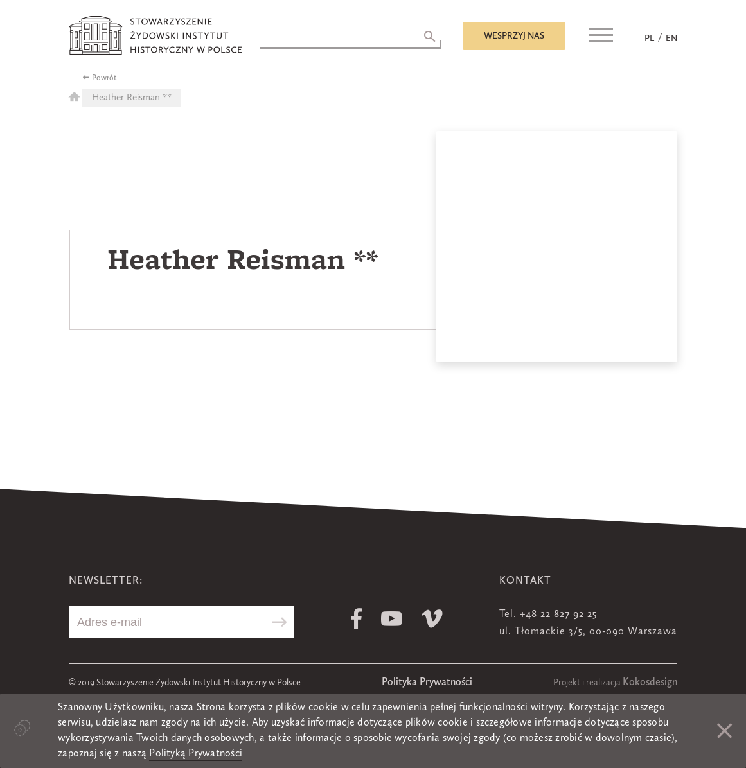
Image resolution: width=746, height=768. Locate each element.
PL (649, 38)
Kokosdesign (650, 682)
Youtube (391, 618)
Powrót (104, 78)
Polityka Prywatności (427, 682)
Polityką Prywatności (195, 754)
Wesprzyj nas (514, 35)
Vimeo (432, 618)
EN (671, 38)
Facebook (356, 618)
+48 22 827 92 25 (558, 614)
